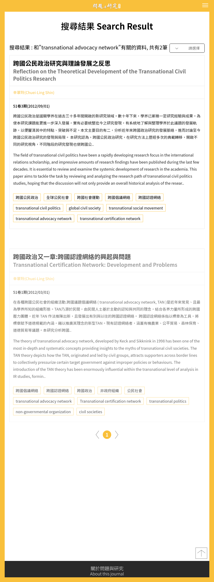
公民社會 (134, 403)
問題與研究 (107, 6)
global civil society (85, 210)
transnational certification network (110, 220)
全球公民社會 (57, 199)
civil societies (90, 424)
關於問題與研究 (107, 571)
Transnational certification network (110, 413)
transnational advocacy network (44, 220)
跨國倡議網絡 (119, 199)
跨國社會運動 (88, 199)
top (201, 555)
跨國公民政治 (27, 199)
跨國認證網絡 (149, 199)
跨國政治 (84, 403)
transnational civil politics (38, 210)
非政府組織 (109, 403)
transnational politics (167, 413)
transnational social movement (136, 210)
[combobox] (187, 48)
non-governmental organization (43, 424)
